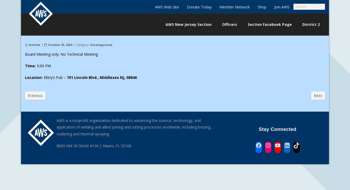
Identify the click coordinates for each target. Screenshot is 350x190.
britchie (34, 45)
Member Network (234, 7)
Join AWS (281, 7)
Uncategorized (101, 45)
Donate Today (199, 7)
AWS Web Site (167, 7)
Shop (262, 7)
